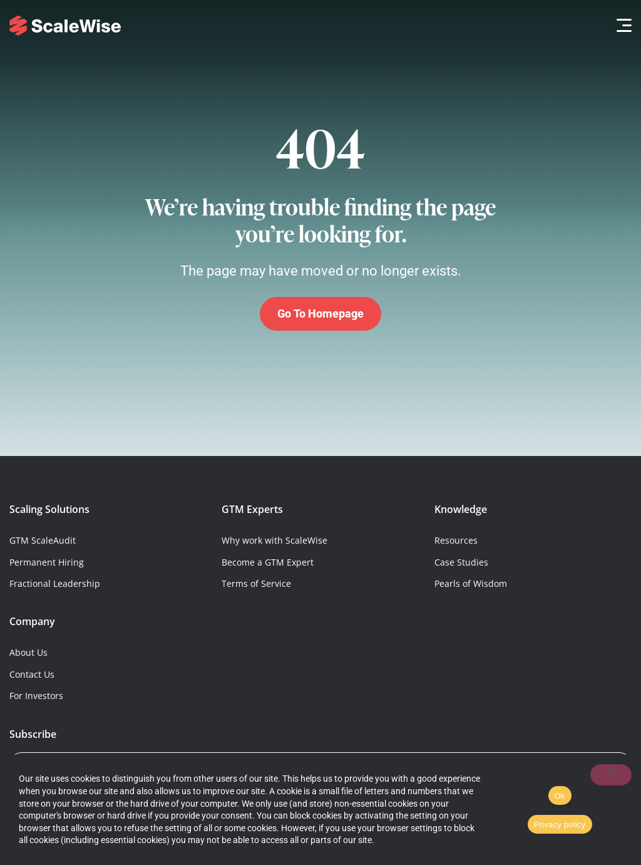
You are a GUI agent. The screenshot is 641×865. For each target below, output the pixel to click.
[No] (611, 774)
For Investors (36, 696)
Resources (456, 540)
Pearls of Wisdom (470, 583)
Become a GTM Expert (268, 562)
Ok (560, 795)
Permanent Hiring (46, 562)
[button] (621, 25)
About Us (28, 652)
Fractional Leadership (54, 583)
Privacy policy (560, 824)
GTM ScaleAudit (42, 540)
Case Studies (461, 562)
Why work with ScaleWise (274, 540)
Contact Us (31, 674)
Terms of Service (256, 583)
